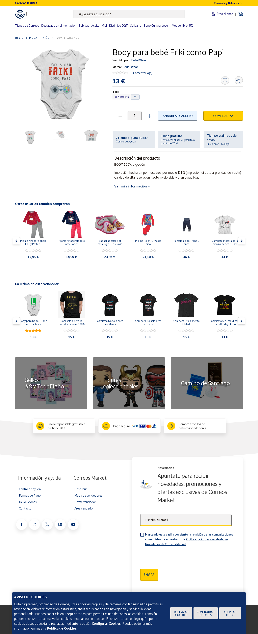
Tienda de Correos (27, 25)
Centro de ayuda (30, 489)
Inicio (19, 37)
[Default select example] (126, 96)
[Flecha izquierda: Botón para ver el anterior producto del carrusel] (16, 240)
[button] (149, 115)
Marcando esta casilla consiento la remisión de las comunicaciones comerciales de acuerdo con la (189, 539)
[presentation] (171, 556)
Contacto (25, 508)
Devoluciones (27, 502)
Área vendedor (84, 508)
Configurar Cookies (205, 613)
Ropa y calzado (67, 37)
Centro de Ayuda (126, 141)
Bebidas (84, 25)
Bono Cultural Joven (157, 25)
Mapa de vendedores (88, 495)
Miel (104, 25)
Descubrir (80, 489)
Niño (46, 37)
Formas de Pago (30, 495)
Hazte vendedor (85, 502)
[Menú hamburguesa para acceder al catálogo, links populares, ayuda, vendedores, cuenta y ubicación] (30, 14)
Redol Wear (138, 60)
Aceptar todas (230, 613)
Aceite (95, 25)
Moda (33, 37)
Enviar (149, 575)
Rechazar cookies (181, 613)
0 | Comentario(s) (140, 73)
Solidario (135, 25)
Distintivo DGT (118, 25)
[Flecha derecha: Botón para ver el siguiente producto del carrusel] (241, 240)
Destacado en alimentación (58, 25)
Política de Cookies (61, 628)
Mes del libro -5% (182, 25)
